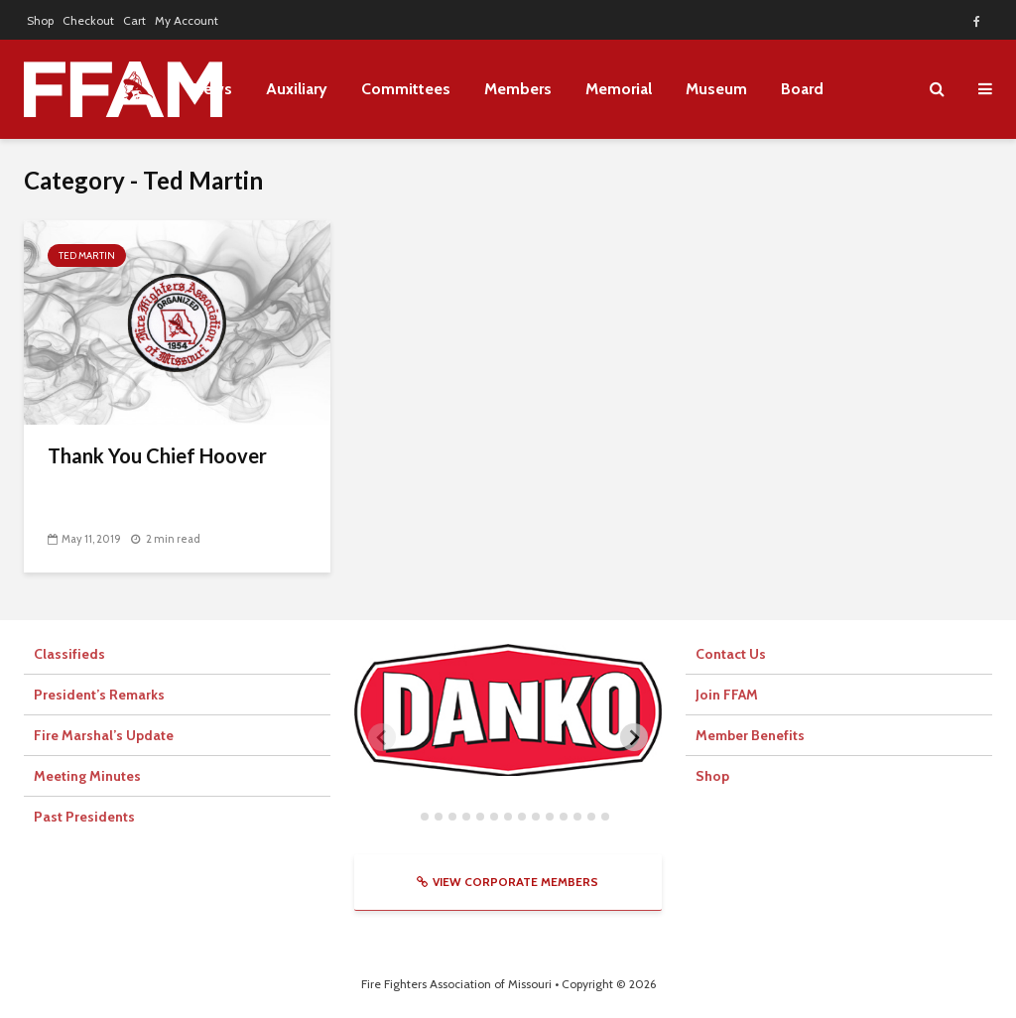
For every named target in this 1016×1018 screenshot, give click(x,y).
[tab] (410, 816)
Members (518, 88)
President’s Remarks (99, 694)
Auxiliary (296, 88)
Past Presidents (84, 817)
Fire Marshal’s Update (104, 735)
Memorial (618, 88)
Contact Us (731, 654)
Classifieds (69, 654)
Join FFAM (727, 694)
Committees (405, 88)
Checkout (88, 20)
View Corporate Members (507, 881)
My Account (186, 20)
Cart (134, 20)
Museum (716, 88)
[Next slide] (634, 737)
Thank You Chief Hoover (157, 455)
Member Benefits (750, 735)
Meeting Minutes (87, 776)
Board (802, 88)
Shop (40, 20)
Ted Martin (87, 255)
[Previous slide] (382, 737)
